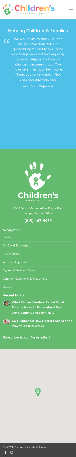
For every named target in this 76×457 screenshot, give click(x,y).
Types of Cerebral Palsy (19, 270)
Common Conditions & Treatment (25, 279)
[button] (38, 392)
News (7, 287)
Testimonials (11, 254)
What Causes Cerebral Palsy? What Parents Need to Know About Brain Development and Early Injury (38, 307)
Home (7, 237)
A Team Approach (15, 262)
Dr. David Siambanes (16, 245)
